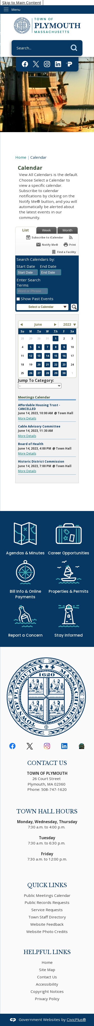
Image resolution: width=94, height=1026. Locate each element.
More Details (27, 418)
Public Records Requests (47, 902)
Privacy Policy (47, 998)
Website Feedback (47, 924)
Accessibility (47, 984)
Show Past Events (37, 298)
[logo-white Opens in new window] (36, 64)
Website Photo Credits (47, 931)
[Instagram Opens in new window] (47, 64)
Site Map (47, 969)
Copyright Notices (47, 991)
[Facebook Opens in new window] (25, 64)
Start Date (26, 266)
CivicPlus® (76, 1019)
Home (20, 157)
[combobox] (27, 272)
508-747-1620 (54, 789)
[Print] (69, 244)
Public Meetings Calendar (47, 895)
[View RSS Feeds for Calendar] (70, 237)
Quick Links (47, 885)
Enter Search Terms (28, 282)
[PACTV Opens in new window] (69, 64)
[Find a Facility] (63, 251)
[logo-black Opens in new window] (30, 746)
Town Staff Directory (47, 916)
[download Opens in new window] (81, 746)
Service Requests (47, 909)
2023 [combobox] (67, 324)
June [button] (38, 324)
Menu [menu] (16, 9)
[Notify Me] (47, 244)
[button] (75, 47)
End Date (48, 266)
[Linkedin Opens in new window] (58, 64)
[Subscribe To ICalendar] (44, 237)
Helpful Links (47, 952)
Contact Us (47, 976)
